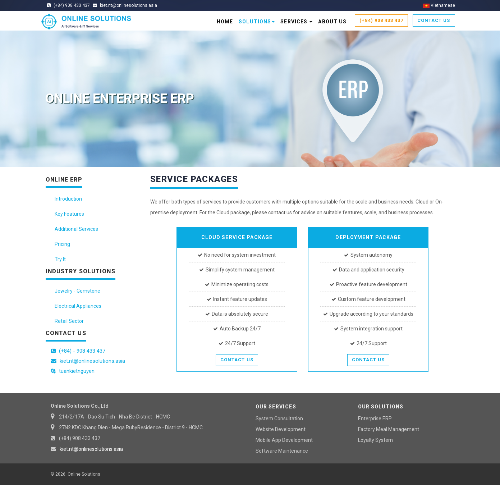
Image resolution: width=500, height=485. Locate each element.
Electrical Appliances (78, 306)
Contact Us (433, 20)
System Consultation (279, 418)
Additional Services (76, 229)
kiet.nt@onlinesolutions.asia (91, 449)
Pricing (62, 244)
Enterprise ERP (375, 418)
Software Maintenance (282, 451)
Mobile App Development (284, 440)
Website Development (281, 429)
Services (296, 21)
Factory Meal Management (388, 429)
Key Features (69, 214)
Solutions (257, 21)
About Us (332, 21)
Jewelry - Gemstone (77, 291)
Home (225, 21)
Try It (60, 259)
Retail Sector (69, 321)
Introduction (68, 199)
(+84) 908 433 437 (381, 20)
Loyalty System (375, 440)
